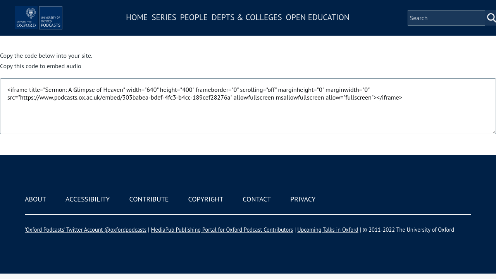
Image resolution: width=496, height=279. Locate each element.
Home (159, 28)
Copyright (205, 199)
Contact (257, 199)
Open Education (340, 28)
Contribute (149, 199)
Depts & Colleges (269, 28)
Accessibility (87, 199)
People (216, 28)
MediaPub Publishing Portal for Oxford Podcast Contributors (222, 229)
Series (186, 28)
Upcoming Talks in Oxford (327, 229)
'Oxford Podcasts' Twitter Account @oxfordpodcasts (85, 229)
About (35, 199)
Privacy (302, 199)
